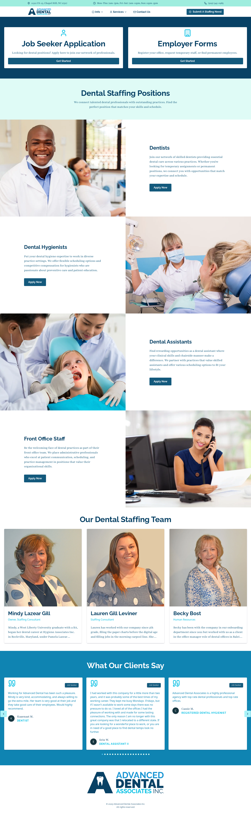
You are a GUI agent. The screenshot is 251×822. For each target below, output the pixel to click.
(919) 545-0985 (216, 3)
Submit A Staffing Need (205, 11)
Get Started (63, 61)
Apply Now (160, 187)
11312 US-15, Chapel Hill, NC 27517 (49, 3)
